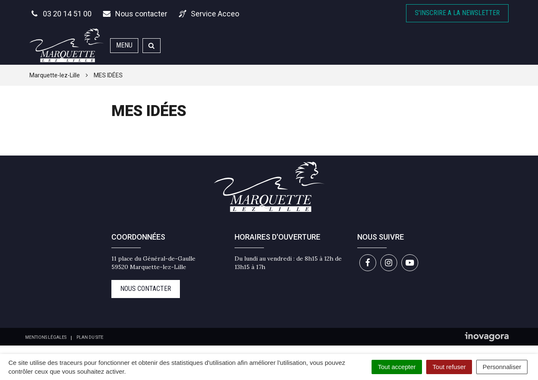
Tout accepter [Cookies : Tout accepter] (397, 366)
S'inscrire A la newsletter (457, 13)
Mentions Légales (45, 337)
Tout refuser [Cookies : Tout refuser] (449, 366)
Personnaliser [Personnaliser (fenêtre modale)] (502, 366)
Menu (124, 45)
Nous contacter (145, 289)
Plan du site (89, 337)
